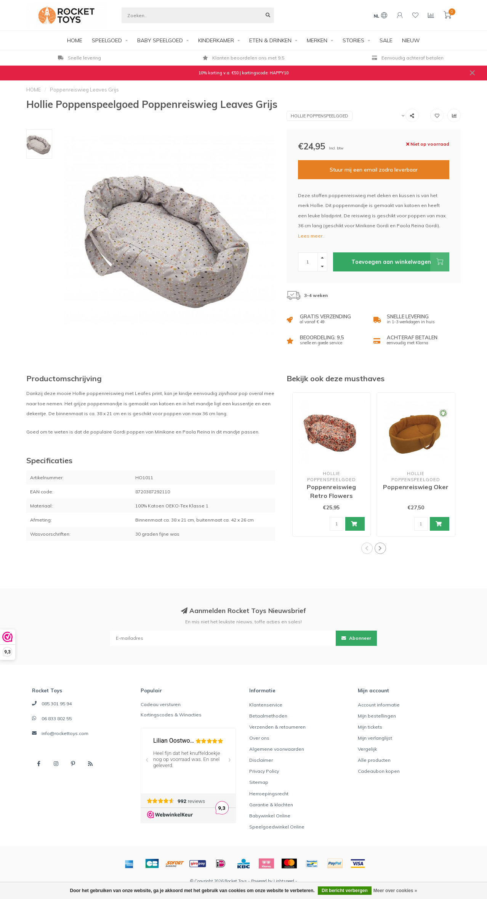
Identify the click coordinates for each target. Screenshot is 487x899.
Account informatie (379, 705)
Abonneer (356, 638)
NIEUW (411, 40)
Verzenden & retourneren (277, 727)
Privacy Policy (264, 771)
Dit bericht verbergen (345, 890)
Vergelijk (367, 749)
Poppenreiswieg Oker (416, 487)
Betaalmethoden (268, 716)
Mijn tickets (370, 727)
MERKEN (317, 40)
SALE (386, 40)
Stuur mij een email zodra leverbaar (374, 169)
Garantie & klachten (271, 804)
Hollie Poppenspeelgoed (319, 116)
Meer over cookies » (395, 890)
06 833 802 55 (57, 718)
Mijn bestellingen (377, 716)
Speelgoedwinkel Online (276, 827)
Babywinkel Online (269, 816)
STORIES (353, 40)
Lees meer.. (311, 236)
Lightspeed (284, 881)
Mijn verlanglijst (375, 738)
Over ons (259, 738)
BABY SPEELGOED (160, 40)
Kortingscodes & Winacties (171, 715)
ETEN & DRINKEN (270, 40)
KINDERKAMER (216, 40)
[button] (367, 548)
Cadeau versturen (161, 704)
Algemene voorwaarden (276, 749)
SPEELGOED (107, 40)
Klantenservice (265, 705)
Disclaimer (261, 760)
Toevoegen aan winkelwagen (400, 261)
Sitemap (258, 782)
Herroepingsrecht (268, 793)
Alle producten (374, 760)
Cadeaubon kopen (379, 771)
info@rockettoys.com (65, 733)
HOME (74, 40)
